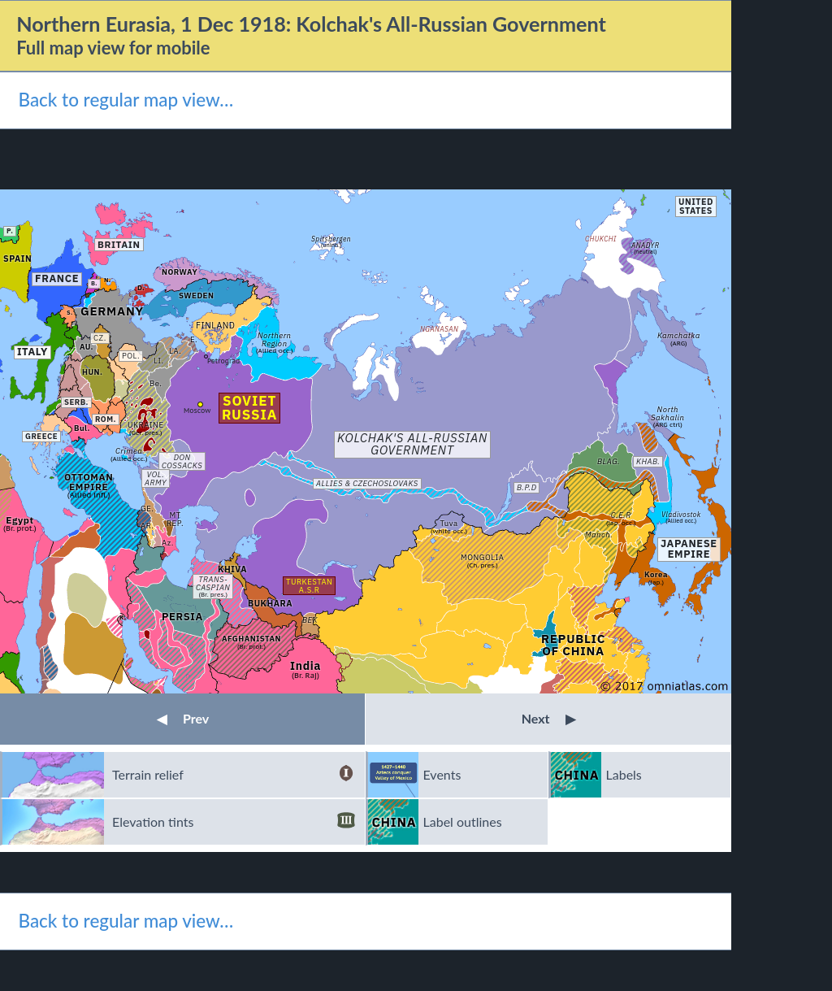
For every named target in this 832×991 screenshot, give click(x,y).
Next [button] (549, 718)
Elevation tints (233, 822)
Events (442, 774)
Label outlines (462, 821)
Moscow (197, 410)
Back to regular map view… (125, 100)
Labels (624, 774)
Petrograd (223, 360)
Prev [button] (183, 718)
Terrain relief (233, 775)
